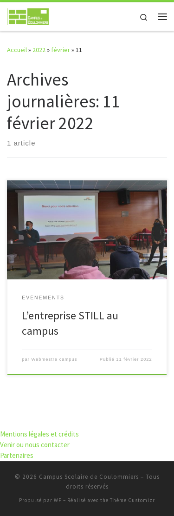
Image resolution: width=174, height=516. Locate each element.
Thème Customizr (132, 500)
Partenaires (16, 455)
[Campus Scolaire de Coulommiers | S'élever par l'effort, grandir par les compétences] (28, 15)
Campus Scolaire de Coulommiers (89, 477)
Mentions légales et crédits (39, 434)
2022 (38, 50)
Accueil (17, 50)
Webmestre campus (54, 359)
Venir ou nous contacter (35, 444)
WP (58, 500)
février (60, 50)
